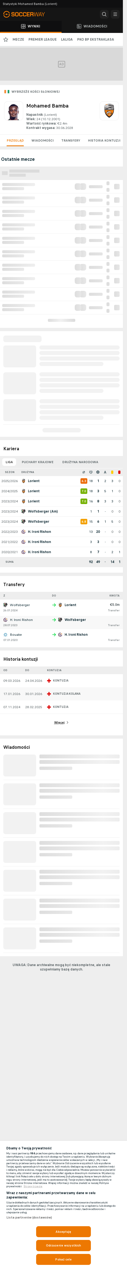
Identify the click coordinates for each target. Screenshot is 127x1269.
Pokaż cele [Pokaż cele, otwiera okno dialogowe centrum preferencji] (63, 1259)
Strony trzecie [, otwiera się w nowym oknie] (33, 1186)
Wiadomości (42, 140)
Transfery (70, 140)
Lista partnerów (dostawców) (29, 1217)
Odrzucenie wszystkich (63, 1245)
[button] (104, 14)
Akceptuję (63, 1232)
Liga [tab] (9, 462)
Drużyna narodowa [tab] (80, 462)
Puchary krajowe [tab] (37, 462)
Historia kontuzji (104, 140)
